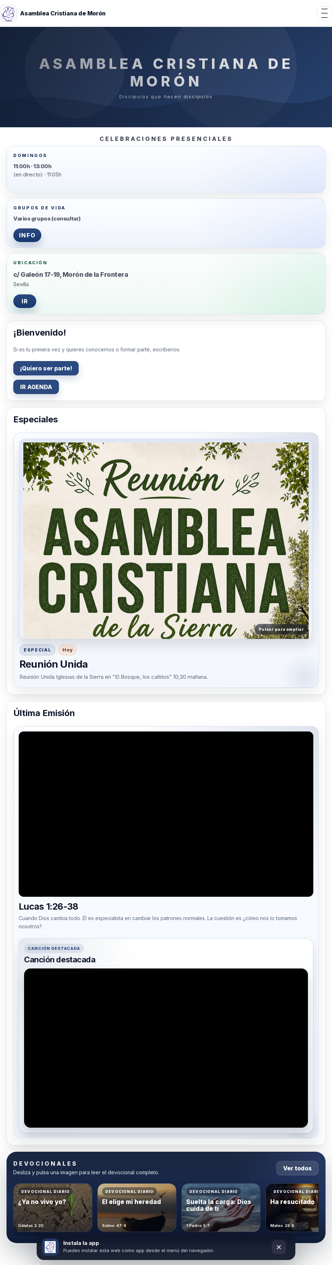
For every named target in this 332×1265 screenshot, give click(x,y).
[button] (166, 539)
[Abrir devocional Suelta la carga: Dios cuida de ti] (220, 1207)
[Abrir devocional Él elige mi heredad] (136, 1207)
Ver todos (297, 1168)
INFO (27, 235)
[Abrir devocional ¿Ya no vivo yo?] (52, 1207)
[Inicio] (53, 13)
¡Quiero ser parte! (46, 368)
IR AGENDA (36, 386)
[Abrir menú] (324, 13)
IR (25, 301)
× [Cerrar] (278, 1247)
